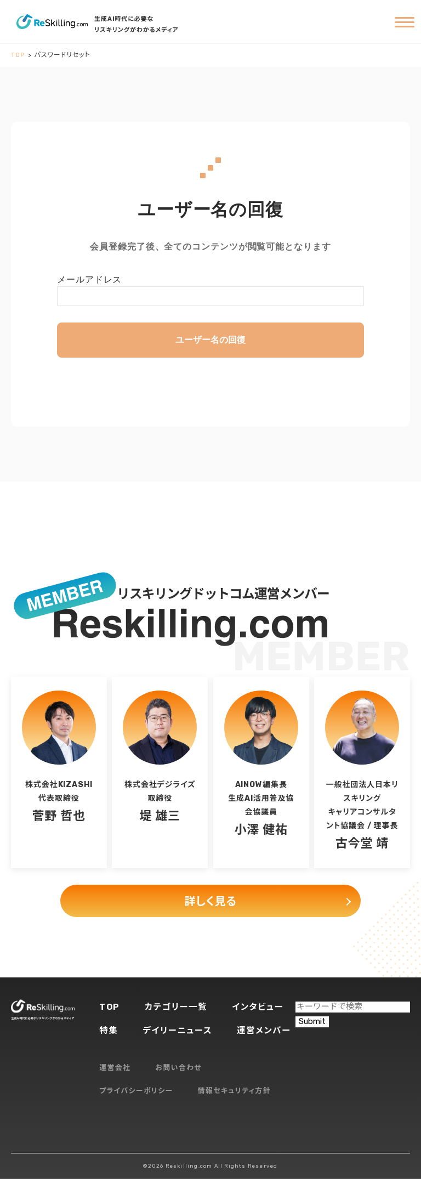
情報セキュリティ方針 (234, 1094)
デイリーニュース (179, 1033)
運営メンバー (267, 1033)
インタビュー (261, 1009)
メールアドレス (89, 279)
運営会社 (114, 1071)
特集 (108, 1033)
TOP (110, 1009)
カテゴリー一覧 (177, 1009)
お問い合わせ (178, 1071)
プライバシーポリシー (136, 1094)
